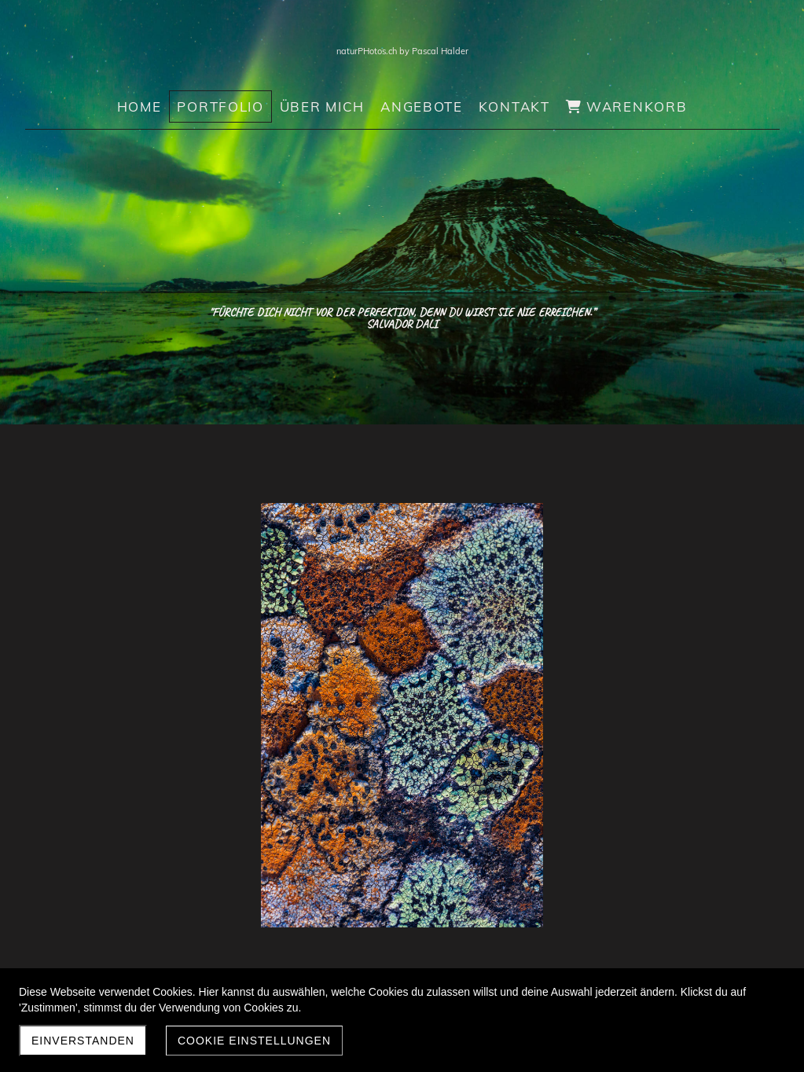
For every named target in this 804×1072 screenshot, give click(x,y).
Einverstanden (82, 1040)
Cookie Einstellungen (254, 1040)
